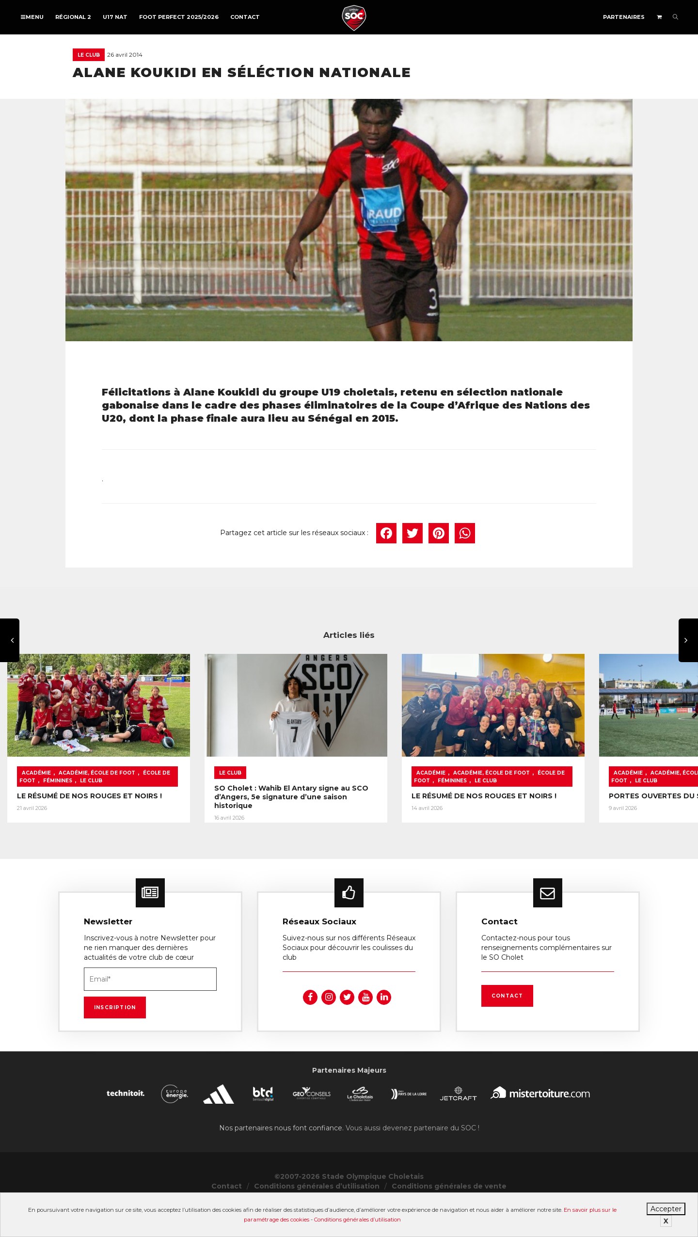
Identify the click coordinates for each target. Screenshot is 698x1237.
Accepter (666, 1209)
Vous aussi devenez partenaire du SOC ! (412, 1159)
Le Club (89, 55)
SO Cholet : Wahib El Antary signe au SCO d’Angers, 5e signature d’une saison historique (345, 812)
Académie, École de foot (97, 793)
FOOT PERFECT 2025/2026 (179, 17)
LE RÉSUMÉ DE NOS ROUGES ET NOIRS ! (89, 815)
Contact (245, 17)
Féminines (36, 800)
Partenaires (624, 17)
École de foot (165, 793)
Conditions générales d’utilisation (357, 1219)
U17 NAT (115, 17)
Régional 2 (73, 17)
